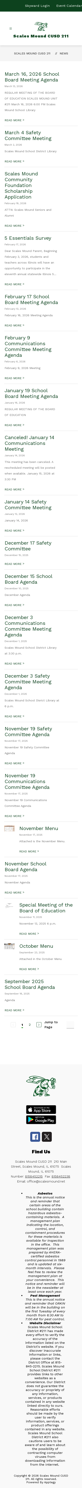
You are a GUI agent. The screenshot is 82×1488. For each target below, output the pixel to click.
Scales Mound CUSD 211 (32, 53)
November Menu (38, 828)
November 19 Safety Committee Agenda (28, 731)
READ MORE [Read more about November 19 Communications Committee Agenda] (14, 816)
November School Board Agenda (25, 866)
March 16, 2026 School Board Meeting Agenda (32, 77)
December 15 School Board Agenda (28, 579)
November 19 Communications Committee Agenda (27, 781)
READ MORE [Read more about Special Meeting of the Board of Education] (29, 933)
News (64, 53)
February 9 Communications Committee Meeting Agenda (28, 346)
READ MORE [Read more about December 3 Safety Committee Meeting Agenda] (14, 716)
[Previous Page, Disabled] (13, 1024)
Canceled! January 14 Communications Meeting (29, 443)
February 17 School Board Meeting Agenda (31, 299)
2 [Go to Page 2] (30, 1025)
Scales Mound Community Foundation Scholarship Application (21, 185)
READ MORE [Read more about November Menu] (29, 851)
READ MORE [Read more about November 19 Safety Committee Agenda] (14, 763)
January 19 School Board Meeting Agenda (31, 393)
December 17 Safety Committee (28, 546)
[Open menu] (10, 28)
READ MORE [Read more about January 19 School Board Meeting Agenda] (14, 425)
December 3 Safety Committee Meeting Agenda (28, 681)
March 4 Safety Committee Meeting (28, 135)
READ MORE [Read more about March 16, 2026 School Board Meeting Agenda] (14, 120)
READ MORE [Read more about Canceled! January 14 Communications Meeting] (14, 489)
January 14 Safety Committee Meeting (28, 504)
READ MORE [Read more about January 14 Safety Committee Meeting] (14, 530)
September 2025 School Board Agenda (30, 984)
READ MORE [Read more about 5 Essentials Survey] (14, 284)
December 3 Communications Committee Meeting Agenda (28, 626)
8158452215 (34, 1176)
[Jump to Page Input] (70, 1024)
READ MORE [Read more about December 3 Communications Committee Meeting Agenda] (14, 663)
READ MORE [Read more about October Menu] (29, 969)
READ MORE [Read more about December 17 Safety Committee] (14, 563)
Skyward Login (37, 6)
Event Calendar (69, 6)
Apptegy (50, 1482)
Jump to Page (51, 1024)
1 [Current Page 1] (22, 1025)
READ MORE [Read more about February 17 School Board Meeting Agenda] (14, 325)
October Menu (36, 946)
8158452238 (61, 1176)
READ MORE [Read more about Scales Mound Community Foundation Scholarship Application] (14, 225)
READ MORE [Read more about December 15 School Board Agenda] (14, 605)
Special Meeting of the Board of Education (46, 908)
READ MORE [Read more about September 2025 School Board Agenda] (14, 1010)
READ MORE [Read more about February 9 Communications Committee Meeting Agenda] (14, 378)
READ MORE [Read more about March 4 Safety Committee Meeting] (14, 161)
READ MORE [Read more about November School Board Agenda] (14, 892)
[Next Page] (38, 1024)
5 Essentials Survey (28, 238)
